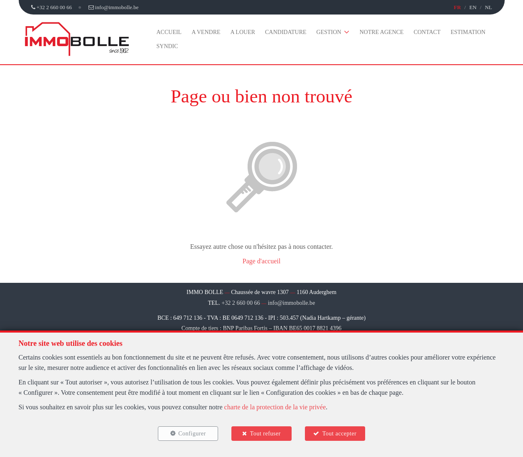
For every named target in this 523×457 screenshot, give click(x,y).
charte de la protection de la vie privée (275, 406)
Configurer (191, 433)
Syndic (167, 46)
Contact (427, 32)
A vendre (206, 32)
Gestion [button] (329, 32)
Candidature (286, 32)
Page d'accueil (261, 261)
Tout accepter (340, 433)
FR (457, 7)
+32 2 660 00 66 (241, 303)
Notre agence (381, 32)
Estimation (468, 32)
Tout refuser (265, 433)
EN (472, 7)
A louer (243, 32)
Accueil (169, 32)
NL (488, 7)
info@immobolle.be (291, 303)
